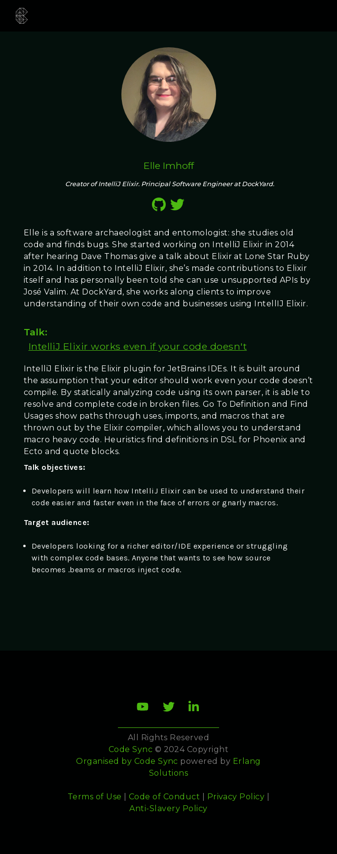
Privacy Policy (236, 796)
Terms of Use (95, 796)
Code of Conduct (164, 796)
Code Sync (156, 761)
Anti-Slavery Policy (168, 808)
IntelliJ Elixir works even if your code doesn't (138, 346)
